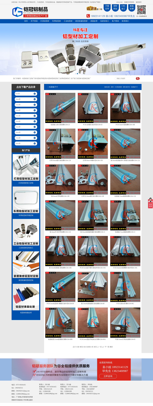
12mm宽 (17, 110)
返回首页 (139, 2)
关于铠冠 (34, 21)
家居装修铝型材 (81, 21)
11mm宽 (17, 105)
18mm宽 (17, 143)
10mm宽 (17, 99)
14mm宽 (17, 121)
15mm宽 (17, 127)
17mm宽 (17, 138)
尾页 (111, 347)
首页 (26, 21)
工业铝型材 (68, 21)
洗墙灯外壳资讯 (129, 2)
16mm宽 (17, 132)
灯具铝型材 (44, 21)
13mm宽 (17, 116)
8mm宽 (17, 93)
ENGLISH (119, 2)
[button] (75, 73)
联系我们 (125, 21)
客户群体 (115, 21)
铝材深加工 (104, 21)
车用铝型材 (56, 21)
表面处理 (93, 21)
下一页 (107, 347)
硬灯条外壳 (126, 87)
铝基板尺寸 (134, 87)
